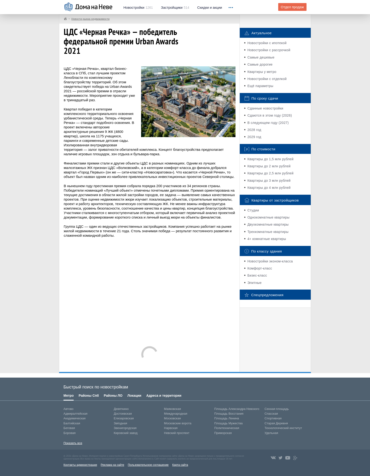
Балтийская (71, 423)
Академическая (74, 418)
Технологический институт (283, 428)
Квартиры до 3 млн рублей (268, 180)
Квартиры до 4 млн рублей (268, 188)
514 (175, 7)
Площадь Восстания (229, 413)
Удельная (271, 433)
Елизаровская (124, 418)
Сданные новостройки (265, 108)
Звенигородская (125, 428)
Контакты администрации (80, 465)
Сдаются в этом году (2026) (269, 115)
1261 (138, 7)
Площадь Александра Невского (236, 409)
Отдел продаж (292, 7)
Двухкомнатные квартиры (268, 224)
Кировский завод (126, 433)
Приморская (223, 433)
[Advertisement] (149, 289)
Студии (253, 210)
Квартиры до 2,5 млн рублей (270, 173)
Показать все (72, 443)
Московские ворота (177, 423)
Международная (175, 413)
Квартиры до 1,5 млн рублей (270, 159)
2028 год (254, 130)
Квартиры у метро (261, 72)
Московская (172, 418)
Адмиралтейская (75, 413)
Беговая (69, 428)
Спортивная (273, 418)
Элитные (254, 283)
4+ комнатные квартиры (266, 239)
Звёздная (120, 423)
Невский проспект (176, 433)
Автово (68, 409)
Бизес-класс (257, 275)
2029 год (254, 137)
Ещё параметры (260, 86)
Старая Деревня (276, 423)
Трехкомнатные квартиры (267, 232)
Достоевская (123, 413)
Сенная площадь (277, 409)
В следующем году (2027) (268, 123)
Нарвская (170, 428)
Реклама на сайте (112, 465)
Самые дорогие (260, 64)
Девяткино (121, 409)
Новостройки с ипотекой (266, 43)
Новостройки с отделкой (266, 79)
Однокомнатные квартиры (268, 217)
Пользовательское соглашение (148, 465)
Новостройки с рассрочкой (268, 50)
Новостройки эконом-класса (270, 261)
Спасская (271, 413)
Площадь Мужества (228, 423)
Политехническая (226, 428)
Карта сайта (180, 465)
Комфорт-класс (259, 268)
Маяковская (172, 409)
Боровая (69, 433)
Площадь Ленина (226, 418)
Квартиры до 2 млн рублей (268, 166)
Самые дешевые (260, 57)
